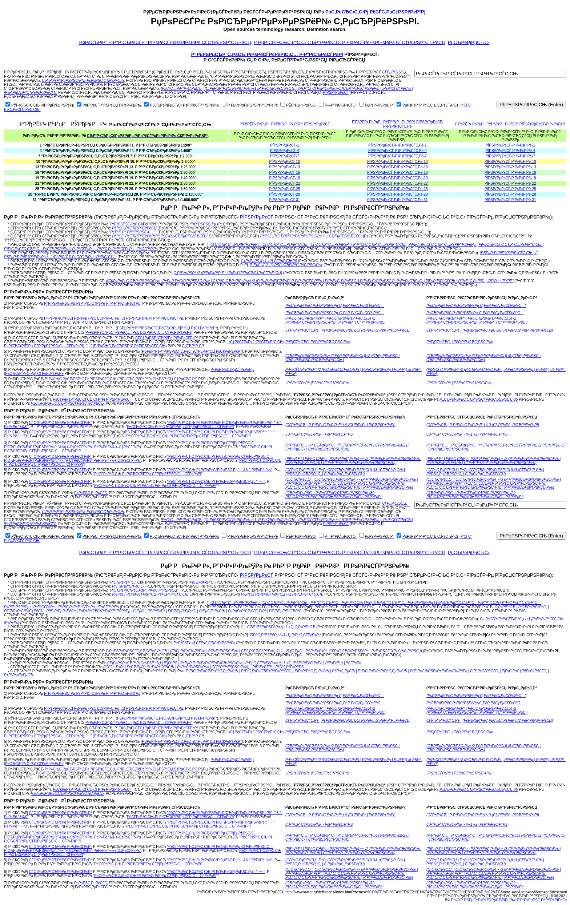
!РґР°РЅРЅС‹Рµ (202, 224)
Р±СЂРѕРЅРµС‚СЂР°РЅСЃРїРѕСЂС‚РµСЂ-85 (478, 399)
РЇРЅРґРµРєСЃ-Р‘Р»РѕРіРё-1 (510, 145)
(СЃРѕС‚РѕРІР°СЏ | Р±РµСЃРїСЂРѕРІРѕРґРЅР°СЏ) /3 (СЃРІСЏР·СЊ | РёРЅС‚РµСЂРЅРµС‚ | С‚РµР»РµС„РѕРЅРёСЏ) (485, 472)
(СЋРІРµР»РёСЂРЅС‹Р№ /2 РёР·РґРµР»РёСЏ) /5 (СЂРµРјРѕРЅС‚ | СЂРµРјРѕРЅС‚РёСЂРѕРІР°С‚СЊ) (483, 358)
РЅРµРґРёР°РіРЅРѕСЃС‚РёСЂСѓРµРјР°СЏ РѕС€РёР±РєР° (167, 328)
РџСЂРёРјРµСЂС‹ (468, 42)
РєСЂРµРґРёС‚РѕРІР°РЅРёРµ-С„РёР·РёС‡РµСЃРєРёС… (475, 313)
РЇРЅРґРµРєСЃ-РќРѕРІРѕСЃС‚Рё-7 (397, 156)
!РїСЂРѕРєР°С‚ (201, 582)
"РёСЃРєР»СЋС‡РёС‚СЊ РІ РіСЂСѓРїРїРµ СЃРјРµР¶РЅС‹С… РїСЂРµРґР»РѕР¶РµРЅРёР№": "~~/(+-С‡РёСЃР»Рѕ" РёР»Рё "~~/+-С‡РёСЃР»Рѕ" (138, 458)
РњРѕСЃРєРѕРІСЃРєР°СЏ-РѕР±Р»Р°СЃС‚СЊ (150, 594)
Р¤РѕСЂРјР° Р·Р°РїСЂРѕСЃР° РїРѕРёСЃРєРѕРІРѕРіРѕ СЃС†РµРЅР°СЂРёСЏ (165, 42)
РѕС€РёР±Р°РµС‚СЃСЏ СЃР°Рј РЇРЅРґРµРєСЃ (92, 399)
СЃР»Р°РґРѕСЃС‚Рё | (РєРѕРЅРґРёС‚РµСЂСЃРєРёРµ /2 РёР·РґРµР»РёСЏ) (489, 330)
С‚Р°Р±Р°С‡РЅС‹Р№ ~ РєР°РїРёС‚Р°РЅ (319, 434)
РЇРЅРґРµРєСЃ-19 (284, 178)
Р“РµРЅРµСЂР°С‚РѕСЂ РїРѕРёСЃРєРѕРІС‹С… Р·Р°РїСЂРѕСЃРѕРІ (267, 54)
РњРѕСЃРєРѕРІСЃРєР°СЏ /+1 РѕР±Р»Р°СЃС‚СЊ (282, 594)
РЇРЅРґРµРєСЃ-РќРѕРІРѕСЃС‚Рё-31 (397, 200)
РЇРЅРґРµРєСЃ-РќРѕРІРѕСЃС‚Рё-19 (397, 178)
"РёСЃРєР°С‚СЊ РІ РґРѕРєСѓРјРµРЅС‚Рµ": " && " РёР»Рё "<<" (219, 470)
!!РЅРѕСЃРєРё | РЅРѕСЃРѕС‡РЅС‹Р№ (458, 383)
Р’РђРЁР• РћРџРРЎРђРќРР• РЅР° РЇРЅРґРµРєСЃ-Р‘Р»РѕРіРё (510, 124)
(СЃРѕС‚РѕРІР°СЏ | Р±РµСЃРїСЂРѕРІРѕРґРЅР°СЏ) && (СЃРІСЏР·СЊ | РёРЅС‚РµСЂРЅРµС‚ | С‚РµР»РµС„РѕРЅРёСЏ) (345, 472)
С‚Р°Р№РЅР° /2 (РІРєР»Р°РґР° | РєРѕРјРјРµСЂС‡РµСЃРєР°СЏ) (228, 273)
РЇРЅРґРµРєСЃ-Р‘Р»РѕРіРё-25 (510, 189)
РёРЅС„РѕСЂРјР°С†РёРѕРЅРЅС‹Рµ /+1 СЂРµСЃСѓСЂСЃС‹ (311, 236)
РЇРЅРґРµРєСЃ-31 (284, 200)
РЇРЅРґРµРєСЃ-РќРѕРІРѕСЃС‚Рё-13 (397, 167)
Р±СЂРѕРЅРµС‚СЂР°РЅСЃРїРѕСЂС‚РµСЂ (67, 403)
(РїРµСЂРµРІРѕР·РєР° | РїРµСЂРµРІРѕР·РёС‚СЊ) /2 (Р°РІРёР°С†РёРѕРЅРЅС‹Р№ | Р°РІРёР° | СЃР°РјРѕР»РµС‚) (476, 320)
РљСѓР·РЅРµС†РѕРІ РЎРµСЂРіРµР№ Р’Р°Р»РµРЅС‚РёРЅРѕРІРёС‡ (509, 900)
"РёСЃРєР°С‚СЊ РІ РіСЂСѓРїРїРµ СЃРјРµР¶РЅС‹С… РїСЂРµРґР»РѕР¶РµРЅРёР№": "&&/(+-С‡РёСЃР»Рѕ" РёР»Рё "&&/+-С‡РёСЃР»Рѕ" (131, 445)
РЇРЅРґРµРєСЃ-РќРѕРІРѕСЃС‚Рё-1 (397, 145)
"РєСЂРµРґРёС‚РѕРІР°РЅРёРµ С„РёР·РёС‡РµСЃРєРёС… (334, 306)
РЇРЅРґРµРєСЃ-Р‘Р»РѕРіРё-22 (510, 183)
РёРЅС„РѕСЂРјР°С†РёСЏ (134, 228)
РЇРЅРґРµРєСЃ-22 (284, 183)
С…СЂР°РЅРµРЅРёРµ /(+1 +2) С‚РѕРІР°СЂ (278, 627)
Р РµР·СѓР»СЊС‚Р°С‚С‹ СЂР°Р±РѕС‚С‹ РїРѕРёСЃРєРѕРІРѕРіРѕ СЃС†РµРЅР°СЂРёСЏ (349, 42)
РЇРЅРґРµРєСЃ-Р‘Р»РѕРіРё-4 (510, 151)
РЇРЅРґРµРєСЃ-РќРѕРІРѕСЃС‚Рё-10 (397, 162)
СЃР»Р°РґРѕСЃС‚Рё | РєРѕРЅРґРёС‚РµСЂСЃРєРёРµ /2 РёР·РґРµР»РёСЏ (347, 330)
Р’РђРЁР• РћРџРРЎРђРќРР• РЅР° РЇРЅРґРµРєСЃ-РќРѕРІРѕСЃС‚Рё (397, 124)
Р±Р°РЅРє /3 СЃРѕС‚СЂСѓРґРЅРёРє (204, 643)
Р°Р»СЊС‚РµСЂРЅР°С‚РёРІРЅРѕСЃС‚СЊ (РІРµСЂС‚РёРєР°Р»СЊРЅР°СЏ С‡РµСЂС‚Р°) (121, 379)
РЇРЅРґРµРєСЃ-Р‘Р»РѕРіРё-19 (510, 178)
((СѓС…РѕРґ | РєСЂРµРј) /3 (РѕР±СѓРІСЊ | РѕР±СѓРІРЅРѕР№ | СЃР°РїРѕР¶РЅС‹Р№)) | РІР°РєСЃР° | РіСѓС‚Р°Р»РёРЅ (203, 667)
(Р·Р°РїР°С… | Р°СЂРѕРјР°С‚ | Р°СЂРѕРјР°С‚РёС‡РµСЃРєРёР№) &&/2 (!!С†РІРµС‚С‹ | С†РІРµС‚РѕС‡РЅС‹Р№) (347, 447)
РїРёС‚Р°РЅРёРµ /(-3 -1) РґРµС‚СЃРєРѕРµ (285, 635)
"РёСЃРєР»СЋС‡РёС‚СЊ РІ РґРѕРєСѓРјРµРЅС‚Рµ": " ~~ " (216, 482)
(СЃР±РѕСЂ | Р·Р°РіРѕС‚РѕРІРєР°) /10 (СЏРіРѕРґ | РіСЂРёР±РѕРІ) (482, 425)
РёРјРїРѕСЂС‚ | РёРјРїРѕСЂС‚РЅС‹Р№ (459, 342)
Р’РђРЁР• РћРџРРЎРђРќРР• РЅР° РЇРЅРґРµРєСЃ (285, 124)
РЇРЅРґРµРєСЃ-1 (284, 145)
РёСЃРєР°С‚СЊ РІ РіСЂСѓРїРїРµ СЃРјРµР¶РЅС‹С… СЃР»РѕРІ (180, 427)
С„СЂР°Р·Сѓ (192, 346)
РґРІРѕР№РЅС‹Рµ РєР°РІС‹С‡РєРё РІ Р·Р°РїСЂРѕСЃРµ (92, 303)
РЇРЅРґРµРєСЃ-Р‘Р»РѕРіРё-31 (510, 200)
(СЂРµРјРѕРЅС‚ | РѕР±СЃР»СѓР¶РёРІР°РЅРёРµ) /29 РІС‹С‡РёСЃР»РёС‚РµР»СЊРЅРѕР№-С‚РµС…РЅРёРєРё (474, 495)
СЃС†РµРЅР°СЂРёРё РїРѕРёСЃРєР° (166, 338)
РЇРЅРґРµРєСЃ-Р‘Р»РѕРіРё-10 (510, 162)
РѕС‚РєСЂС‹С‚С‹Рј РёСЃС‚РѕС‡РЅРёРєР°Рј (375, 12)
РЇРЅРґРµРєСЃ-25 (284, 189)
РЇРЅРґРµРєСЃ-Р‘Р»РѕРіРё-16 (510, 173)
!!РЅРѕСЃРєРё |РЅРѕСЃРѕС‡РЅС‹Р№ (317, 383)
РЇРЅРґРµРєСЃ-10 (284, 162)
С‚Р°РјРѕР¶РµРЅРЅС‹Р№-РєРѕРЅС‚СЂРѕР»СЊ (83, 81)
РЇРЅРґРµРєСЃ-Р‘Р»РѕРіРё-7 (510, 156)
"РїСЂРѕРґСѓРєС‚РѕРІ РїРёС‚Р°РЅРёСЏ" (143, 590)
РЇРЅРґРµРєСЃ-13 (284, 167)
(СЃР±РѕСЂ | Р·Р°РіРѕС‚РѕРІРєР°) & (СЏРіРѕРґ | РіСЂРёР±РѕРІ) (340, 425)
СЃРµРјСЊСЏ (394, 72)
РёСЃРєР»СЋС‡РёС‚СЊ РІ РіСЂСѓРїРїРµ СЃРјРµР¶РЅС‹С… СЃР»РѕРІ (187, 436)
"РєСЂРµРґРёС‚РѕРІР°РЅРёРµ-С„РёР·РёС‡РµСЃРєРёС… (334, 313)
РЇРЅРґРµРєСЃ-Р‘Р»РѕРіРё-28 (510, 194)
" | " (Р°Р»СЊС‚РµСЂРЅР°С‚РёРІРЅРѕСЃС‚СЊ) (126, 346)
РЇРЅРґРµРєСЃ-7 (284, 156)
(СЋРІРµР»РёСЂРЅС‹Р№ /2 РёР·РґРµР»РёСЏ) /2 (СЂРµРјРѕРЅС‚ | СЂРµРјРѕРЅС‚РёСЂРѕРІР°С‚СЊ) (342, 358)
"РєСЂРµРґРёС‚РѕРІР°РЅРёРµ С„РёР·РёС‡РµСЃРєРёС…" (476, 306)
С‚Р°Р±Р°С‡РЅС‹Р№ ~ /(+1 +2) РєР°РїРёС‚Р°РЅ (466, 434)
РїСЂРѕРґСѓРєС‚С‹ (128, 586)
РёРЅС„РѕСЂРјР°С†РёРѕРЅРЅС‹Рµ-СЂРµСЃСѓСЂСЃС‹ (160, 236)
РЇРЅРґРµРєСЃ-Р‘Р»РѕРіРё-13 (510, 167)
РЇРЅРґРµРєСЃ (336, 93)
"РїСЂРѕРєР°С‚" (122, 582)
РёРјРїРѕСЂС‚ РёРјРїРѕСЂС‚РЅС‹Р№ (317, 342)
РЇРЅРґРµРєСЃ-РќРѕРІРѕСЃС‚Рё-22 (397, 183)
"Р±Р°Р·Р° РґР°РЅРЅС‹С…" (132, 232)
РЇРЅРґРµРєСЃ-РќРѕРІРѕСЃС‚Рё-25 (397, 189)
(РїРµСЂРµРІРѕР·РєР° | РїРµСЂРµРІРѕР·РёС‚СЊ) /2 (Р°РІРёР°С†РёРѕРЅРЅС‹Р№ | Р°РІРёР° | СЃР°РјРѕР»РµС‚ (335, 320)
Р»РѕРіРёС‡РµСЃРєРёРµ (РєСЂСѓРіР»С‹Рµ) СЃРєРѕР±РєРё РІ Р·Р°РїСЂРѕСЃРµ (113, 318)
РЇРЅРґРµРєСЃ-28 (284, 194)
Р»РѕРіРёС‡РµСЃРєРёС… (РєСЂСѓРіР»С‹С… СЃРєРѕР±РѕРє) (138, 333)
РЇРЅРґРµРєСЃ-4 (284, 151)
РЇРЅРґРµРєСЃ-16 (284, 173)
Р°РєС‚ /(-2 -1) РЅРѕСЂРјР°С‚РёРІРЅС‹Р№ (286, 265)
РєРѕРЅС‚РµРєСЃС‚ (91, 493)
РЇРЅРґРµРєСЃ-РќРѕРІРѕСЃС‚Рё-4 (397, 151)
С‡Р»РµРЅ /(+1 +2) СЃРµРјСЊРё (269, 261)
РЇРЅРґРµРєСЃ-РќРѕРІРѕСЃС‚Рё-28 (397, 194)
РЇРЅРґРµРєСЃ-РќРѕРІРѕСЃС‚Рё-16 (397, 173)
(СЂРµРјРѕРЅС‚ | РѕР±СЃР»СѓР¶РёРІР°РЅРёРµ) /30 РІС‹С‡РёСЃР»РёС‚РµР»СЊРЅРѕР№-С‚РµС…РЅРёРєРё (333, 495)
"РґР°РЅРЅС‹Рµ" (123, 224)
